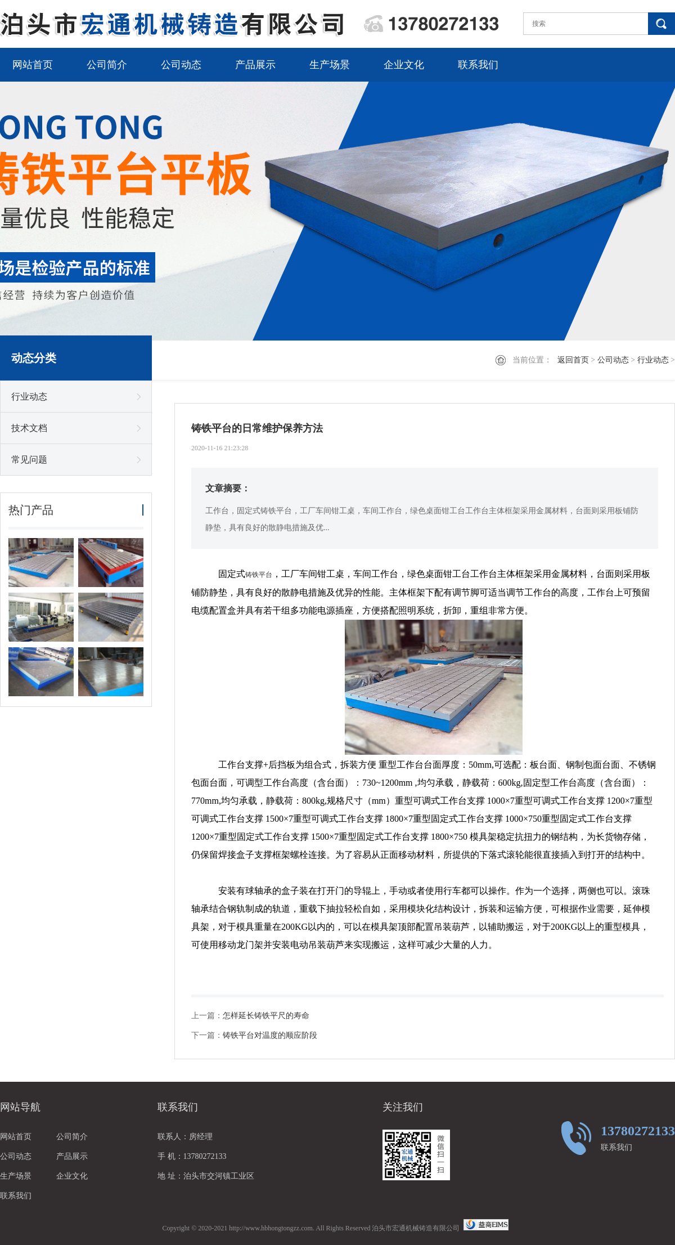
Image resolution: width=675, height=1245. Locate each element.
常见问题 (29, 459)
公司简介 (107, 64)
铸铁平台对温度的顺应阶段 (270, 1035)
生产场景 (329, 64)
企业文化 (404, 64)
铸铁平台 (258, 575)
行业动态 (653, 360)
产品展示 (255, 64)
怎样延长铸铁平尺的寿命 (266, 1015)
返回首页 (573, 360)
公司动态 (181, 64)
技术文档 (29, 428)
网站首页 (32, 64)
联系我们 (478, 64)
